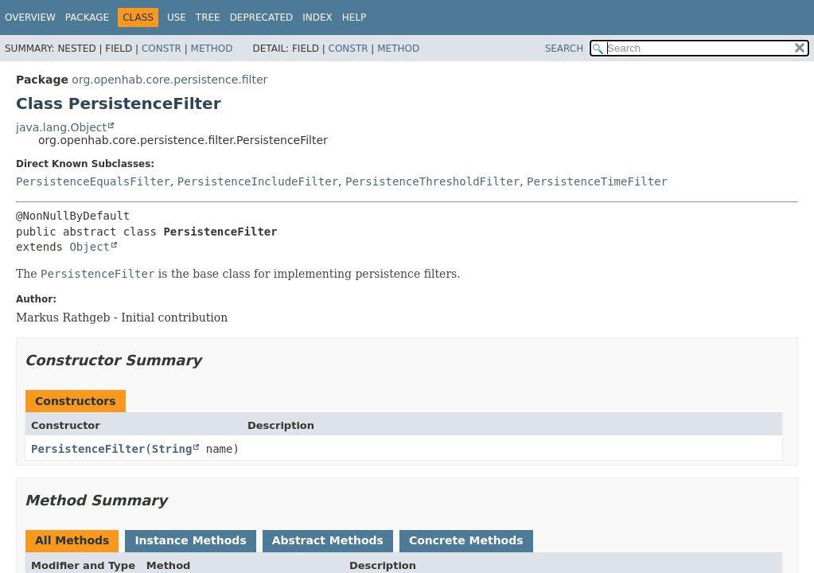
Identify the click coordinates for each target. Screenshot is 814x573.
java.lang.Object (61, 127)
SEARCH (564, 48)
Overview (30, 17)
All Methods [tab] (72, 540)
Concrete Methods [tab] (466, 540)
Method (212, 48)
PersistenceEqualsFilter (93, 181)
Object (89, 246)
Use (176, 17)
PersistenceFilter (88, 448)
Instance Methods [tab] (190, 540)
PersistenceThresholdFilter (432, 181)
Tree (208, 17)
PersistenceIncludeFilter (257, 181)
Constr (161, 48)
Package (87, 17)
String (172, 448)
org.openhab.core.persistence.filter (169, 79)
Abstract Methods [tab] (328, 540)
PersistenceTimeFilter (597, 181)
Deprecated (262, 17)
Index (317, 17)
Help (354, 17)
